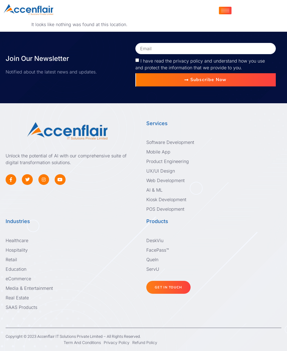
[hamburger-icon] (225, 10)
